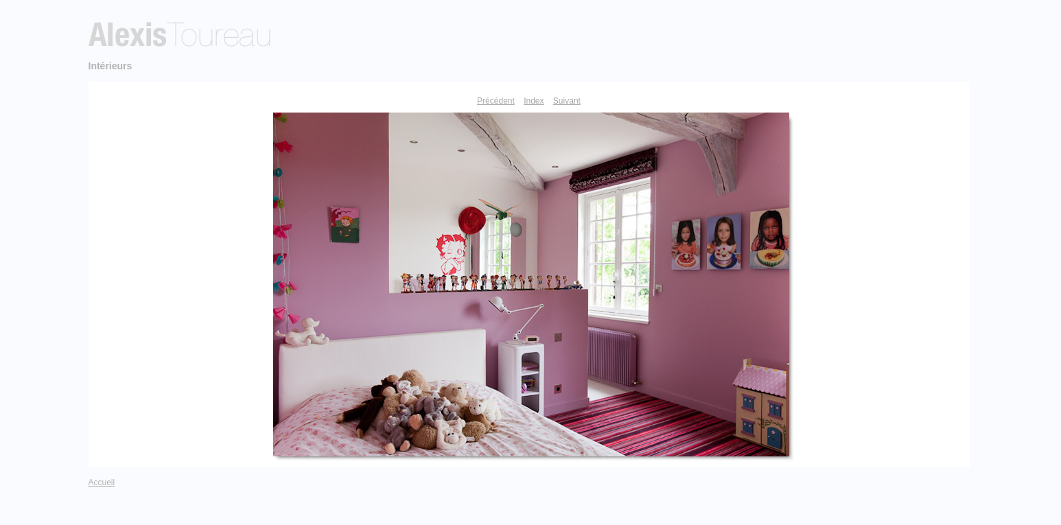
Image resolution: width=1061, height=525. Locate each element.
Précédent (496, 101)
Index (534, 101)
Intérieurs (110, 65)
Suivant (567, 101)
